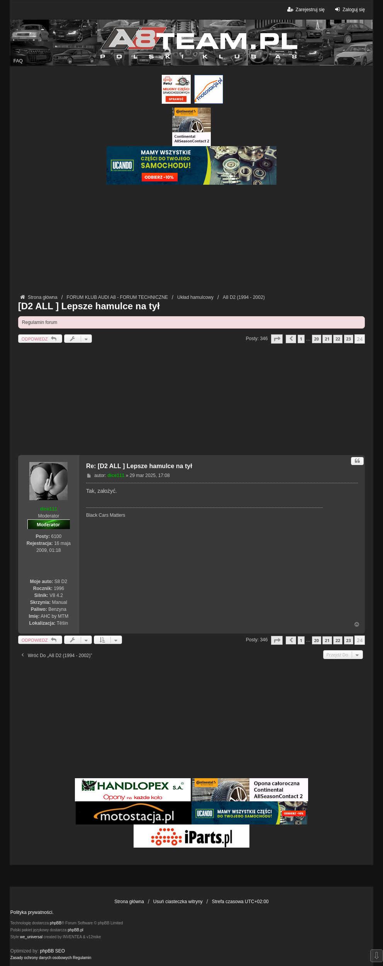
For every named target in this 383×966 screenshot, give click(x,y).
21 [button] (327, 339)
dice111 (48, 509)
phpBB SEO (52, 951)
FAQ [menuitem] (18, 61)
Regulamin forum (39, 322)
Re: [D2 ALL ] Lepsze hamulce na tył (139, 466)
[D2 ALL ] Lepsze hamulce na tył (89, 306)
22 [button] (338, 339)
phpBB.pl (75, 930)
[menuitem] (41, 957)
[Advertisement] (191, 239)
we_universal (31, 937)
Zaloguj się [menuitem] (349, 9)
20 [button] (316, 339)
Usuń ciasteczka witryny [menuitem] (178, 901)
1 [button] (301, 339)
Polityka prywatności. (32, 912)
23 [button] (348, 339)
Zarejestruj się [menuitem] (305, 9)
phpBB (55, 923)
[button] (277, 338)
